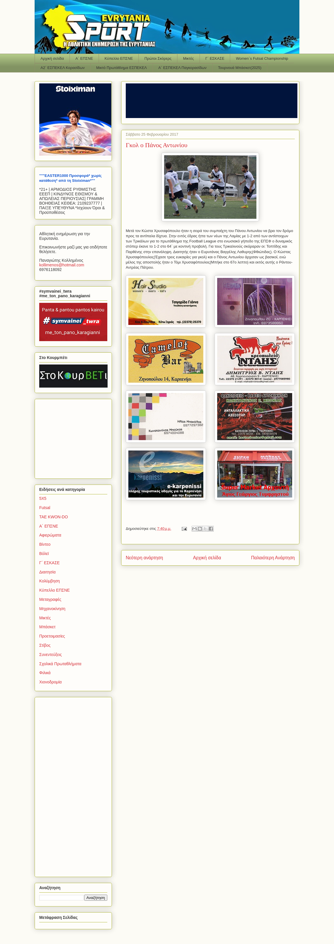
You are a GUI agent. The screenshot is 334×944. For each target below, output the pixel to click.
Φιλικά (44, 672)
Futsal (44, 507)
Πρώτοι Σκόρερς (158, 58)
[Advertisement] (75, 437)
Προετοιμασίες (52, 636)
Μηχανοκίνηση (52, 608)
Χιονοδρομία (50, 682)
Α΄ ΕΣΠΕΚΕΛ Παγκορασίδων (182, 68)
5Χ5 (42, 498)
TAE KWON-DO (53, 517)
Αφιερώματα (50, 535)
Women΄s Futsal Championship (262, 58)
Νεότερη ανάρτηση (144, 557)
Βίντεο (44, 544)
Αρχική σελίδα (52, 58)
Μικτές (188, 58)
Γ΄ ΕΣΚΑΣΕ (214, 58)
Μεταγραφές (50, 599)
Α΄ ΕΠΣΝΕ (84, 58)
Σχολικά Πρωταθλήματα (60, 663)
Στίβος (44, 645)
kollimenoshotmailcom (61, 265)
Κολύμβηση (49, 581)
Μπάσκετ (47, 627)
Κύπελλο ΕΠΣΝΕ (118, 58)
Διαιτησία (47, 572)
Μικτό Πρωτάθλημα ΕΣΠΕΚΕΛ (121, 68)
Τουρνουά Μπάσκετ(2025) (239, 68)
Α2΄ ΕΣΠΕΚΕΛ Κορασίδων (63, 68)
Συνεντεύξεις (50, 654)
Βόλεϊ (44, 553)
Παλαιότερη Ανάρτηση (273, 557)
